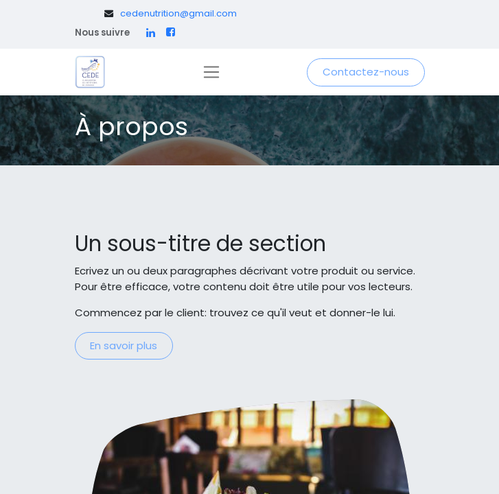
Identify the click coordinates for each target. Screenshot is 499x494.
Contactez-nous (366, 71)
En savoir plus (123, 345)
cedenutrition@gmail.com (178, 13)
